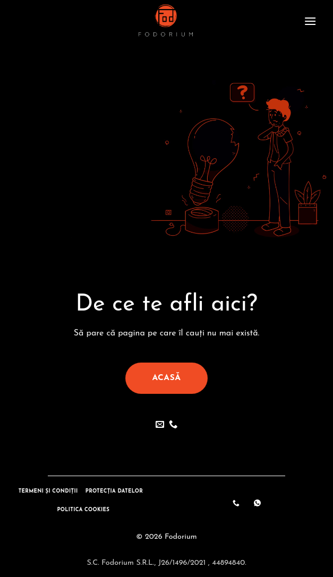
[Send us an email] (160, 424)
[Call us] (173, 424)
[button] (310, 21)
